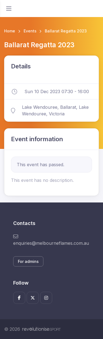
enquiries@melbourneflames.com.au (51, 240)
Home (9, 31)
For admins (28, 261)
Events (30, 31)
